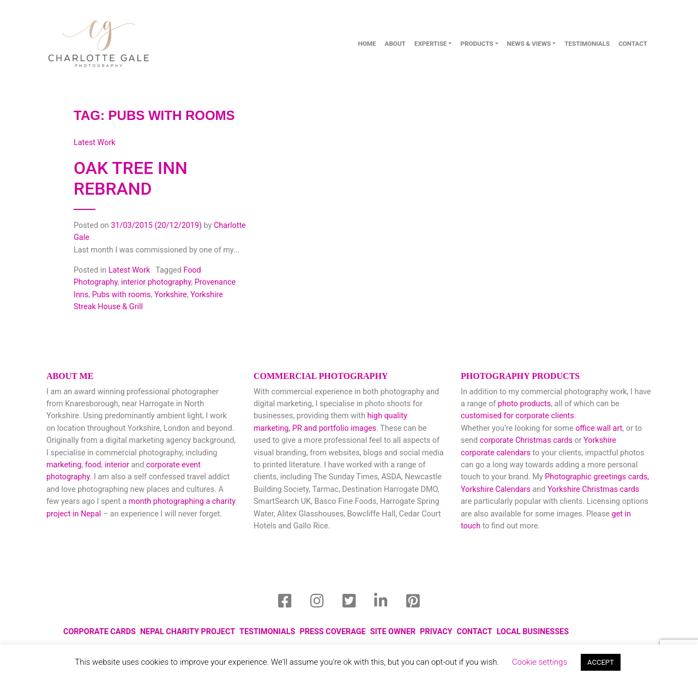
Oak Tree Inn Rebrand (131, 178)
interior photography (156, 282)
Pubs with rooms (121, 294)
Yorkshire (170, 294)
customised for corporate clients (517, 415)
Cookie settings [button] (539, 662)
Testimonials (587, 43)
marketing (63, 465)
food (93, 465)
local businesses (533, 631)
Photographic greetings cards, (597, 477)
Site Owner (393, 631)
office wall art (598, 428)
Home (367, 43)
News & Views (529, 43)
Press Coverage (332, 631)
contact (632, 43)
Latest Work (130, 270)
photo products (524, 403)
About (395, 43)
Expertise (430, 43)
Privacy (436, 631)
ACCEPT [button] (600, 662)
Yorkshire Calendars (496, 489)
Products (476, 43)
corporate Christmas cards (527, 440)
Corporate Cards (99, 631)
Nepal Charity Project (187, 631)
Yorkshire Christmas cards (593, 489)
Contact (474, 631)
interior (117, 465)
